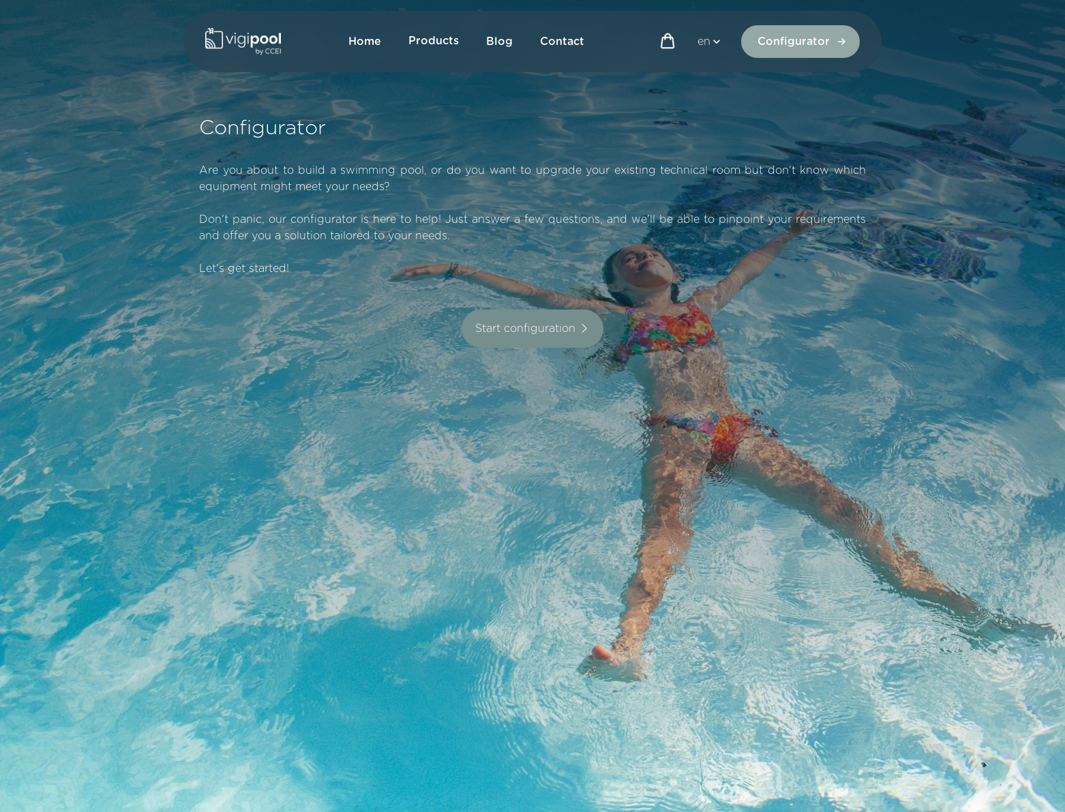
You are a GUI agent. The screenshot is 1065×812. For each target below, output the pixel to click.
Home (364, 41)
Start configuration (532, 328)
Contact (562, 41)
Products (433, 40)
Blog (499, 41)
